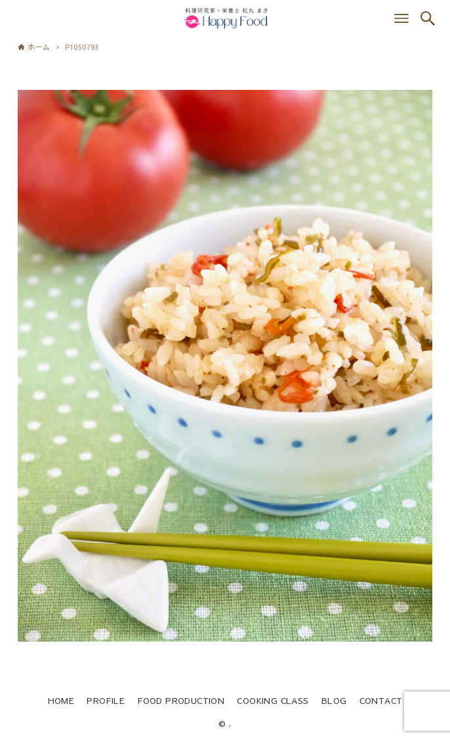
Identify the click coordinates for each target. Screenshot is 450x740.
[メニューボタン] (401, 18)
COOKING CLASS (272, 700)
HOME (61, 700)
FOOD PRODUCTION (180, 700)
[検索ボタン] (428, 18)
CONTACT (381, 700)
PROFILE (106, 700)
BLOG (334, 700)
